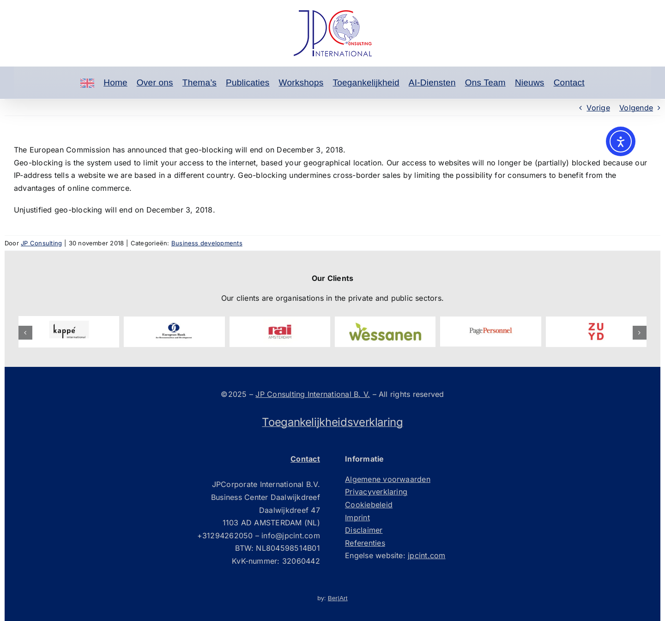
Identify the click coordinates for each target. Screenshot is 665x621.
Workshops (301, 82)
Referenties (365, 543)
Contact (569, 82)
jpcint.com (426, 555)
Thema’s (199, 82)
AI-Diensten (432, 82)
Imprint (357, 517)
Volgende (636, 107)
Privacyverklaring (376, 491)
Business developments (206, 243)
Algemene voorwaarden (387, 479)
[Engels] (87, 83)
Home (115, 82)
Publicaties (248, 82)
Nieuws (529, 82)
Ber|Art (338, 598)
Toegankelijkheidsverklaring (332, 422)
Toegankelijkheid (365, 82)
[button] (25, 333)
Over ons (155, 82)
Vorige (598, 107)
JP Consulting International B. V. (312, 394)
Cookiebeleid (369, 504)
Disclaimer (363, 530)
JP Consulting (41, 243)
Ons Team (485, 82)
